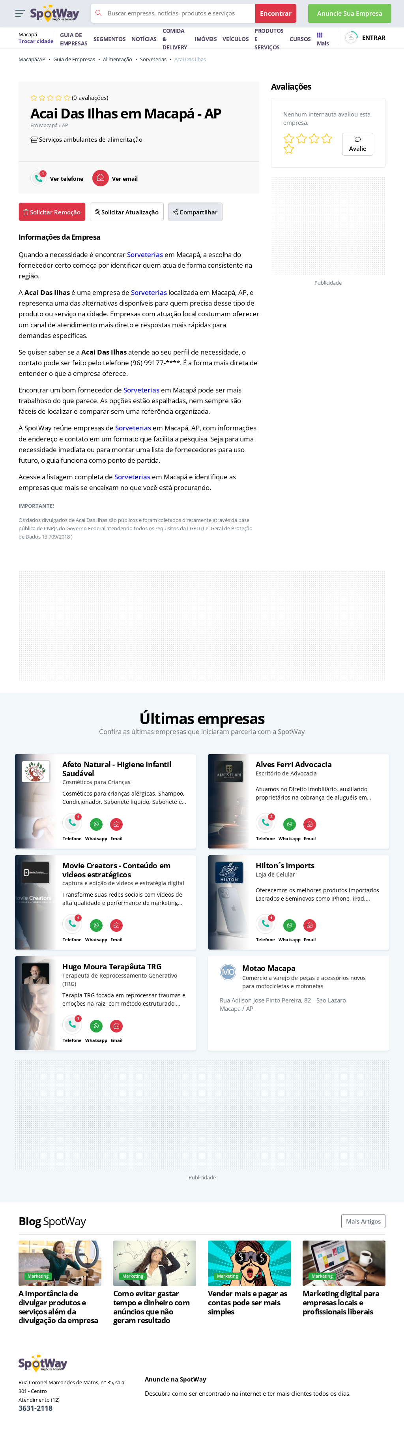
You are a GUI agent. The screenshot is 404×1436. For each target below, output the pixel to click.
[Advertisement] (328, 225)
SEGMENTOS (109, 39)
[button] (20, 14)
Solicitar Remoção (51, 212)
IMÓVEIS (206, 39)
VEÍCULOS (236, 39)
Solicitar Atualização (127, 212)
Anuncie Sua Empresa (349, 13)
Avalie (358, 144)
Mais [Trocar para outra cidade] (323, 40)
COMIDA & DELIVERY (175, 39)
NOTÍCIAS (144, 39)
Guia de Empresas (74, 59)
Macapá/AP (32, 59)
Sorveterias (153, 59)
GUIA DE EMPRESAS (74, 39)
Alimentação (117, 59)
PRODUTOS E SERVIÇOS (269, 39)
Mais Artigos (363, 1221)
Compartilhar (195, 212)
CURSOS (300, 39)
